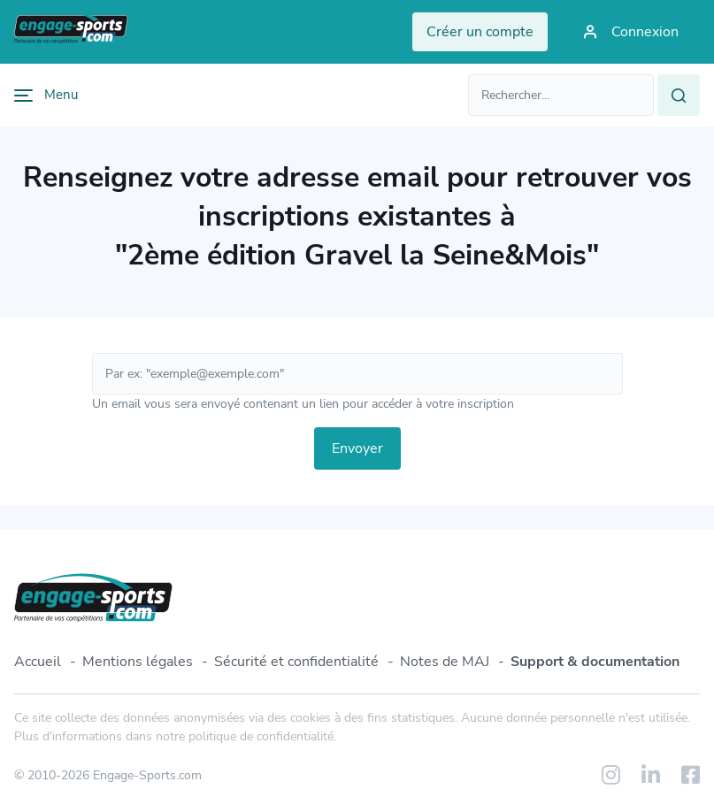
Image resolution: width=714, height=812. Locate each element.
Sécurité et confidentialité (296, 661)
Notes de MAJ (444, 661)
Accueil (37, 661)
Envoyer (357, 448)
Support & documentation (595, 661)
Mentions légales (137, 661)
